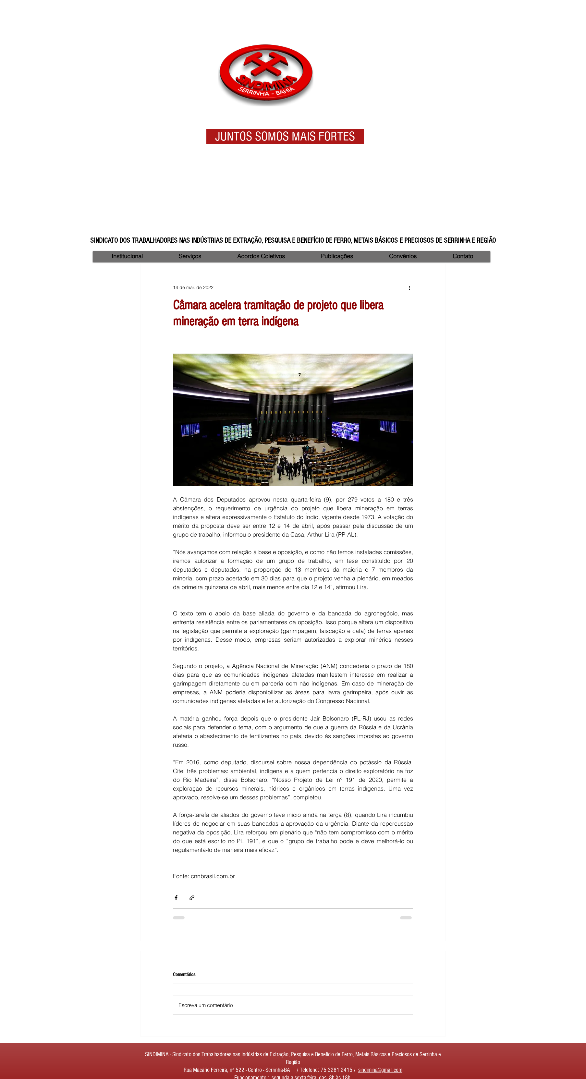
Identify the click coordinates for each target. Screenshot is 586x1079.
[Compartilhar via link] (192, 898)
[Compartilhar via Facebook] (176, 898)
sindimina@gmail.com (380, 1070)
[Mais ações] (409, 287)
